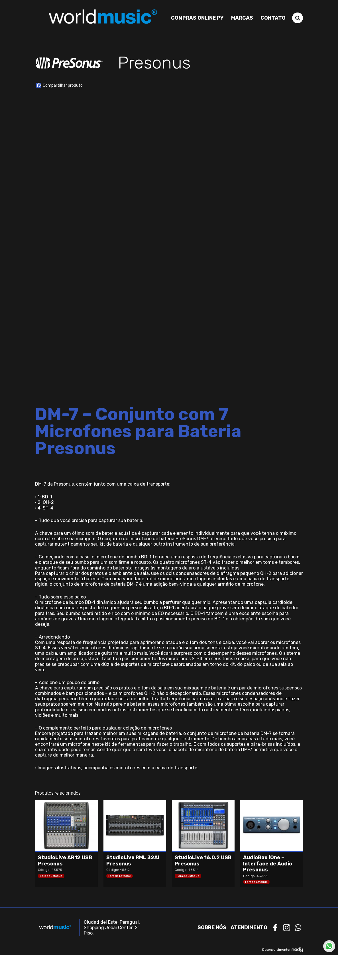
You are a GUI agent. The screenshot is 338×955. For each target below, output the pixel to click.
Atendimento (249, 927)
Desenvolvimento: (282, 949)
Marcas (242, 17)
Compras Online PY (197, 17)
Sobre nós (211, 927)
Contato (273, 17)
